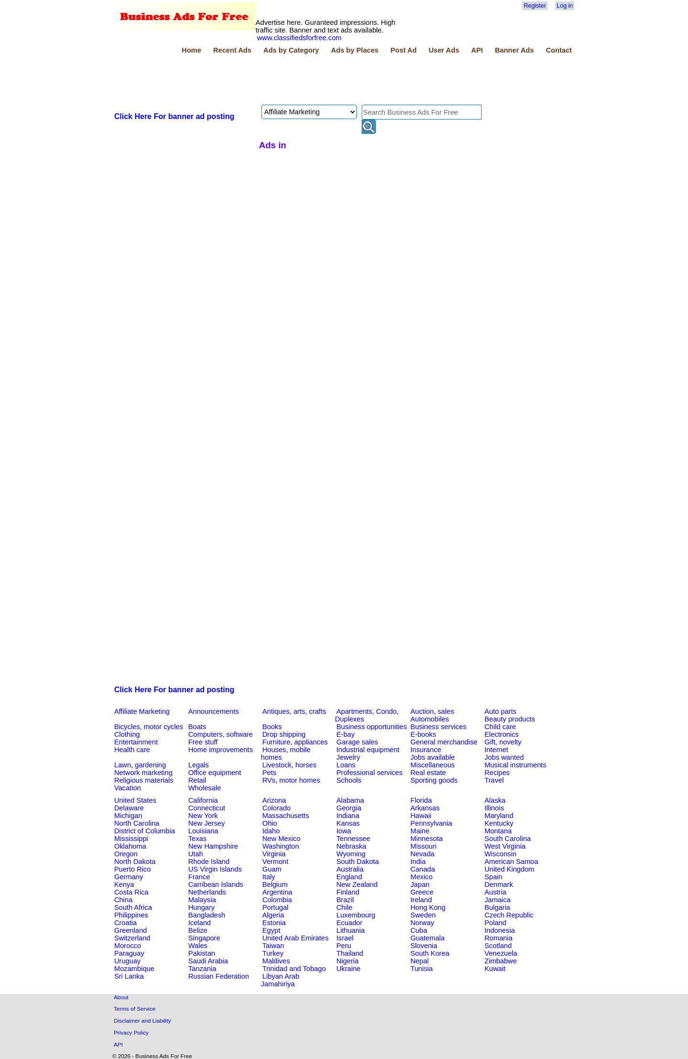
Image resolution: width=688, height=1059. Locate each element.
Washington (280, 846)
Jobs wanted (504, 757)
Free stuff (203, 742)
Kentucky (498, 823)
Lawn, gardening (140, 765)
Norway (422, 923)
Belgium (275, 884)
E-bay (345, 734)
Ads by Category (291, 50)
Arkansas (425, 808)
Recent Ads (232, 50)
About (121, 997)
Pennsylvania (431, 823)
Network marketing (143, 772)
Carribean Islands (215, 884)
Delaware (129, 808)
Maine (420, 831)
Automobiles (429, 719)
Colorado (276, 808)
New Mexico (281, 838)
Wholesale (204, 788)
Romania (498, 938)
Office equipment (214, 772)
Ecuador (349, 923)
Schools (348, 780)
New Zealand (356, 884)
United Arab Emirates (295, 938)
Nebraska (351, 846)
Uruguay (127, 961)
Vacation (127, 788)
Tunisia (421, 968)
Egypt (271, 930)
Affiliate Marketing (142, 711)
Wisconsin (500, 854)
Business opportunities (371, 727)
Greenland (130, 930)
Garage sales (357, 742)
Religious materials (143, 780)
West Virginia (505, 846)
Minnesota (426, 838)
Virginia (274, 854)
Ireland (421, 900)
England (349, 877)
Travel (494, 780)
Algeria (273, 915)
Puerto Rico (132, 869)
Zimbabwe (500, 961)
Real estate (428, 772)
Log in (565, 5)
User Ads (444, 50)
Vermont (275, 861)
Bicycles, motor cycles (148, 727)
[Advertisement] (287, 80)
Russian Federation (218, 976)
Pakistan (201, 953)
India (418, 861)
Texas (197, 838)
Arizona (274, 800)
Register (535, 5)
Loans (345, 765)
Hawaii (420, 815)
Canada (422, 869)
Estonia (274, 923)
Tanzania (202, 968)
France (199, 877)
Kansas (348, 823)
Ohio (269, 823)
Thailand (349, 953)
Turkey (272, 953)
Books (272, 727)
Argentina (277, 892)
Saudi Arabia (208, 961)
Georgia (348, 808)
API (477, 50)
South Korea (429, 953)
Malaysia (202, 900)
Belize (197, 930)
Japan (420, 884)
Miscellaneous (432, 765)
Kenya (124, 884)
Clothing (127, 734)
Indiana (347, 815)
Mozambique (134, 968)
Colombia (277, 900)
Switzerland (132, 938)
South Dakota (357, 861)
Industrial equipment (367, 749)
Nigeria (347, 961)
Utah (195, 854)
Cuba (418, 930)
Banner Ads (514, 50)
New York (203, 815)
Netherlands (207, 892)
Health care (132, 749)
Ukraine (348, 968)
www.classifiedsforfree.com (299, 38)
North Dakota (134, 861)
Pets (269, 772)
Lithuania (350, 930)
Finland (347, 892)
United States (135, 800)
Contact (559, 50)
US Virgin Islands (215, 869)
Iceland (199, 923)
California (203, 800)
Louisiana (203, 831)
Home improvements (220, 749)
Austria (495, 892)
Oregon (126, 854)
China (123, 900)
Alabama (350, 800)
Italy (268, 877)
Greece (421, 892)
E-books (423, 734)
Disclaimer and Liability (142, 1020)
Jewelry (348, 757)
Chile (344, 907)
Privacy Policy (131, 1032)
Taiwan (273, 946)
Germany (128, 877)
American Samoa (511, 861)
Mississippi (131, 838)
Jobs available (432, 757)
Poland (495, 923)
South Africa (133, 907)
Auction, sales (432, 711)
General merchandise (443, 742)
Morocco (127, 946)
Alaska (494, 800)
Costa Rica (131, 892)
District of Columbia (144, 831)
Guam (271, 869)
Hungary (201, 907)
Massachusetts (285, 815)
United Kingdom (509, 869)
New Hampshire (213, 846)
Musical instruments (515, 765)
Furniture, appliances (295, 742)
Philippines (131, 915)
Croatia (125, 923)
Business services (438, 727)
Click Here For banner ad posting (174, 116)
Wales (197, 946)
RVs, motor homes (291, 780)
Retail (197, 780)
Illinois (494, 808)
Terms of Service (134, 1008)
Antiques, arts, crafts (294, 711)
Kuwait (494, 968)
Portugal (275, 907)
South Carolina (507, 838)
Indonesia (499, 930)
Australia (350, 869)
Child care (500, 727)
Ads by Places (354, 50)
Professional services (369, 772)
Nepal (419, 961)
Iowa (343, 831)
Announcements (213, 711)
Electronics (501, 734)
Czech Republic (509, 915)
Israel (345, 938)
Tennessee (353, 838)
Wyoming (351, 854)
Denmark (498, 884)
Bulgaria (497, 907)
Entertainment (136, 742)
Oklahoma (130, 846)
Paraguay (129, 953)
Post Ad (403, 50)
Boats (197, 727)
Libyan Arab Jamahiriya (280, 980)
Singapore (204, 938)
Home (191, 50)
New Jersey (206, 823)
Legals (198, 765)
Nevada (422, 854)
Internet (496, 749)
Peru (343, 946)
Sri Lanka (129, 976)
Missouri (423, 846)
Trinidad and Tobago (294, 968)
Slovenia (423, 946)
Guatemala (427, 938)
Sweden (423, 915)
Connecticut (206, 808)
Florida (421, 800)
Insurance (425, 749)
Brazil (345, 900)
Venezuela (500, 953)
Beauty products (509, 719)
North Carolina (137, 823)
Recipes (497, 772)
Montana (498, 831)
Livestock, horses (289, 765)
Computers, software (220, 734)
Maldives (276, 961)
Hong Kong (427, 907)
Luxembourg (355, 915)
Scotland (498, 946)
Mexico (421, 877)
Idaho (271, 831)
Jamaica (497, 900)
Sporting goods (434, 780)
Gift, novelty (502, 742)
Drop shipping (283, 734)
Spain (493, 877)
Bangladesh (206, 915)
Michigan (128, 815)
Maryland (498, 815)
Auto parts (500, 711)
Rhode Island (208, 861)
